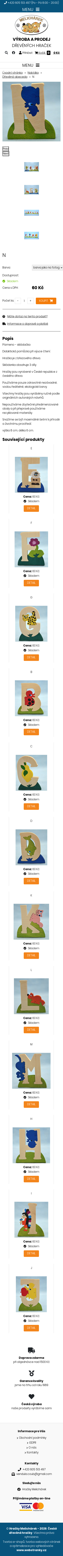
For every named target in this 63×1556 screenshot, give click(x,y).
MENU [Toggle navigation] (31, 9)
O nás (32, 1447)
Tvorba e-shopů (14, 1542)
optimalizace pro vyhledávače (32, 1546)
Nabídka (33, 73)
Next (6, 153)
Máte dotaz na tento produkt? (27, 316)
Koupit (46, 301)
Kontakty (32, 1452)
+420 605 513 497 (19, 3)
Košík (47, 53)
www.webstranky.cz (31, 1550)
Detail (31, 508)
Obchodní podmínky (32, 1438)
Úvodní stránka (12, 73)
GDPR (32, 1443)
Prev (6, 149)
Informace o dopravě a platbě (27, 324)
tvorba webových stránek (43, 1542)
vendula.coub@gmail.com (34, 1474)
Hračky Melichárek (34, 1489)
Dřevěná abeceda (14, 77)
